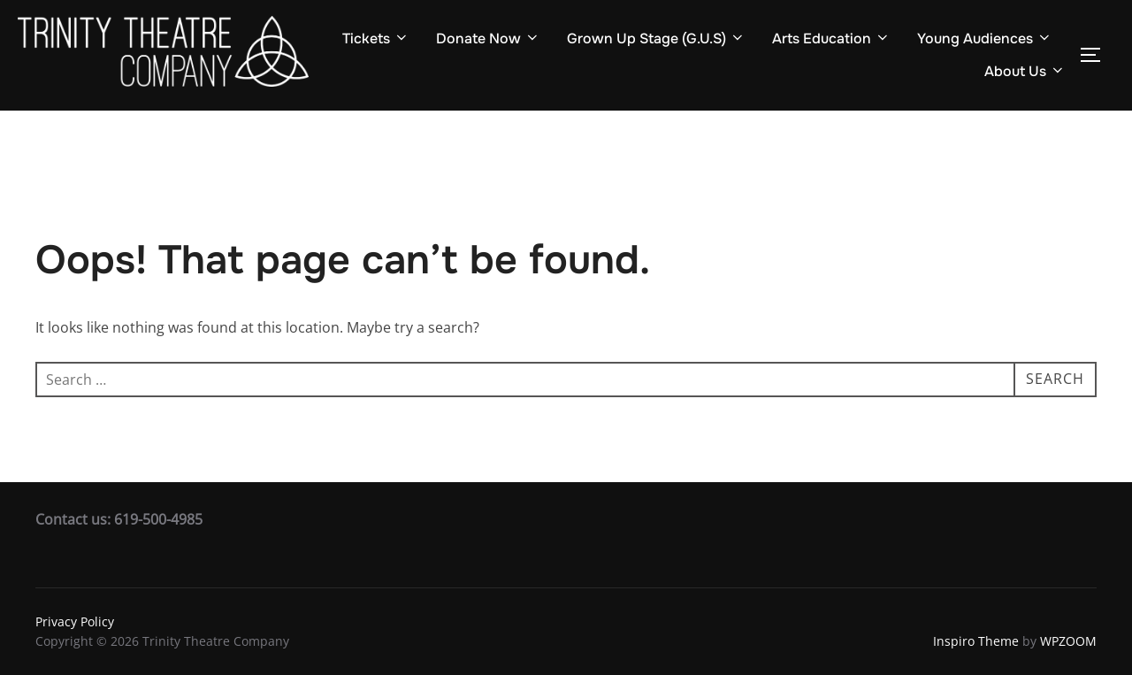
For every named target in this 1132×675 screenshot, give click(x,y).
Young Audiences (984, 38)
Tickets (375, 38)
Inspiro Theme (976, 641)
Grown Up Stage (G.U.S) (656, 38)
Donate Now (488, 38)
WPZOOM (1068, 641)
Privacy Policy (74, 621)
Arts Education (831, 38)
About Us (1025, 71)
